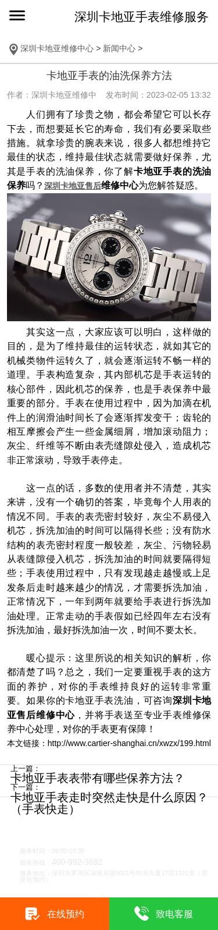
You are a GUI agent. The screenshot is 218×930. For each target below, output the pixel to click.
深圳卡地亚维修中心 (57, 48)
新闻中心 (119, 48)
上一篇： (25, 769)
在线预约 (65, 913)
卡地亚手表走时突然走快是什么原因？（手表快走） (109, 803)
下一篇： (25, 787)
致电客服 (174, 913)
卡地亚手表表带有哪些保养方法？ (97, 778)
